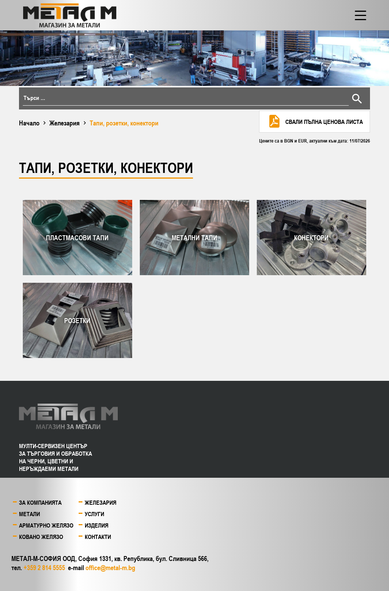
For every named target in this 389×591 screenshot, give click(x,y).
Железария (64, 123)
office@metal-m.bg (110, 567)
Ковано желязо (41, 536)
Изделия (96, 525)
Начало (29, 123)
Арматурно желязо (46, 525)
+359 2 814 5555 (44, 567)
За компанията (40, 502)
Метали (29, 514)
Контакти (98, 536)
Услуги (94, 514)
